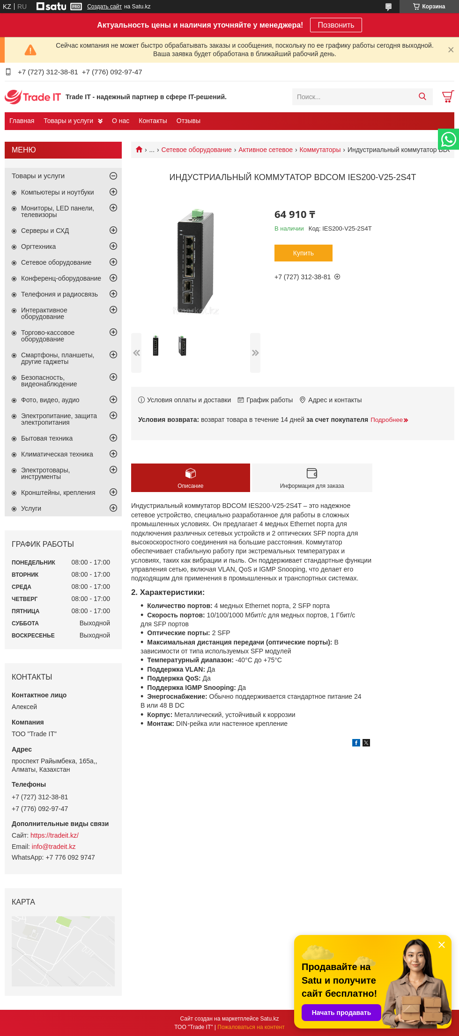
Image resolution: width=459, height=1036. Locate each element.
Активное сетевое (265, 149)
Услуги (31, 508)
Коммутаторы (320, 149)
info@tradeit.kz (54, 846)
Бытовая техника (47, 438)
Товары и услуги (68, 120)
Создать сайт (104, 6)
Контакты (153, 120)
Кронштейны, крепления (58, 492)
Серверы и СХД (45, 230)
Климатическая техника (57, 454)
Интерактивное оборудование (44, 313)
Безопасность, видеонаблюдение (49, 381)
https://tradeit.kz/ (54, 835)
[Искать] (422, 96)
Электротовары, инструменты (45, 473)
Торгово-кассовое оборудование (47, 336)
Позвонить (336, 25)
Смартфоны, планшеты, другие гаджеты (57, 358)
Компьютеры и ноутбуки (57, 192)
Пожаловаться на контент (250, 1027)
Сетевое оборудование (197, 149)
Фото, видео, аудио (50, 400)
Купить (303, 253)
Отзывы (188, 120)
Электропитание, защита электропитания (59, 419)
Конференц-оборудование (61, 278)
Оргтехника (38, 246)
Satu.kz (269, 1018)
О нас (120, 120)
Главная (21, 120)
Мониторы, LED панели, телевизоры (57, 211)
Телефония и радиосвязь (59, 294)
